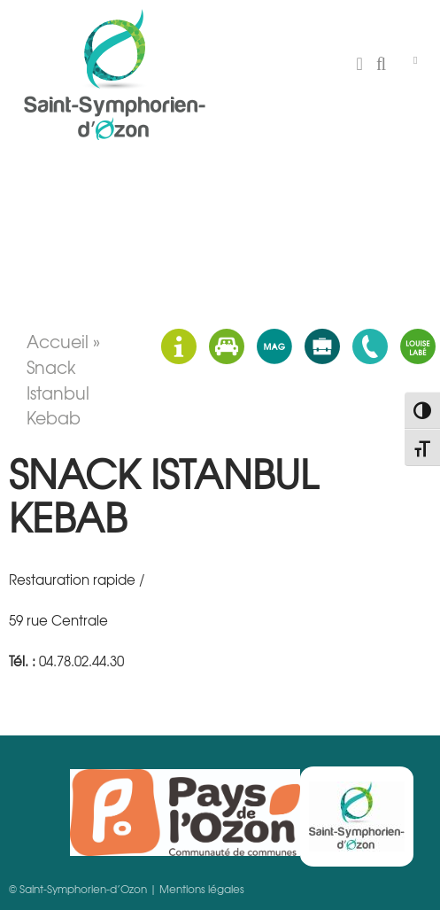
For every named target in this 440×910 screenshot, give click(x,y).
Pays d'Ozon (185, 812)
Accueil (58, 341)
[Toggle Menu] (415, 60)
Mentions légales (201, 889)
